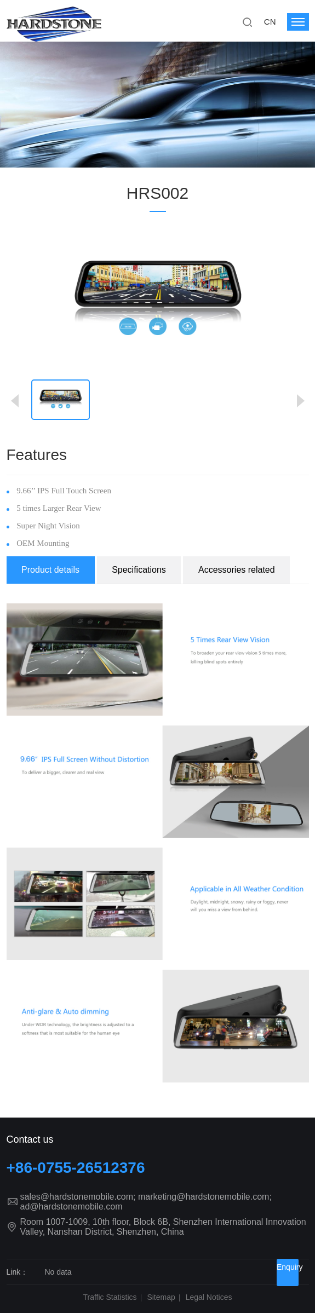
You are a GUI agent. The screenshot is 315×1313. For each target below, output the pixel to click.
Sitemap (161, 1297)
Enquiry (288, 1267)
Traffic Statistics (110, 1297)
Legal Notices (209, 1297)
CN (270, 21)
